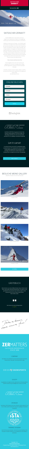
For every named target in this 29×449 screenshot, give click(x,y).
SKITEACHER (14, 3)
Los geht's (14, 306)
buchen (14, 103)
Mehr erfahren (14, 158)
